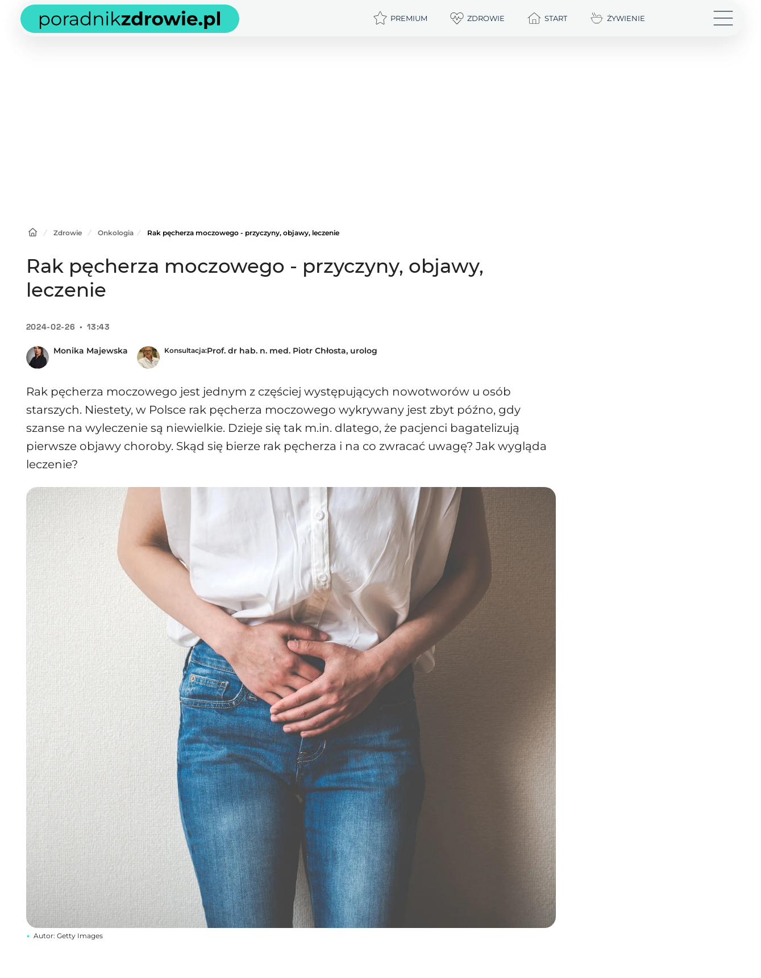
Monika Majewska (90, 351)
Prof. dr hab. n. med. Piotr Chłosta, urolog (292, 351)
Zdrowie (67, 232)
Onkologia (116, 232)
